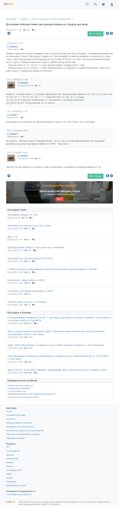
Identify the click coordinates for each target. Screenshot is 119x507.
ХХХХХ (24, 82)
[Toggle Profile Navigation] (111, 4)
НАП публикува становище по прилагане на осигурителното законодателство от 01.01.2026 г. (58, 356)
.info (8, 4)
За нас (9, 411)
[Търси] (95, 3)
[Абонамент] (103, 4)
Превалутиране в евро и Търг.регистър (29, 247)
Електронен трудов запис (21, 280)
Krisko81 (93, 269)
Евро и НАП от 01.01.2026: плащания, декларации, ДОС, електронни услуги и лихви (52, 369)
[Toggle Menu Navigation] (87, 4)
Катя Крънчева (95, 345)
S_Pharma (41, 301)
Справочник (12, 458)
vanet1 (14, 46)
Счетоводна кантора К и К (19, 494)
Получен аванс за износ (20, 301)
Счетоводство (13, 450)
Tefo (35, 214)
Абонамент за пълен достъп (20, 426)
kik (11, 502)
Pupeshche (36, 320)
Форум (9, 477)
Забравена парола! (15, 438)
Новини (10, 462)
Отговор (95, 33)
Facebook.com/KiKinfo (18, 388)
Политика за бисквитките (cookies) (23, 434)
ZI (16, 236)
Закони (9, 466)
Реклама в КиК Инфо (16, 415)
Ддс (9, 236)
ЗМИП (9, 474)
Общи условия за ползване (19, 422)
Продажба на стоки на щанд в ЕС (25, 258)
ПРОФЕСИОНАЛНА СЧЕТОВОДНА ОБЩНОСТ (31, 394)
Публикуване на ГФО (16, 485)
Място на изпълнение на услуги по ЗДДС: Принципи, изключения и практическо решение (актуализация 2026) (56, 333)
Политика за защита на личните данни (25, 430)
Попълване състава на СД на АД (24, 225)
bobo (48, 225)
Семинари (11, 481)
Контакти (10, 418)
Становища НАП (14, 470)
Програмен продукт (18, 214)
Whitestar (59, 247)
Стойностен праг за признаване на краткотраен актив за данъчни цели (46, 269)
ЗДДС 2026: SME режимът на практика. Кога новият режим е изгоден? (45, 345)
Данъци (10, 454)
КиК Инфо (38, 334)
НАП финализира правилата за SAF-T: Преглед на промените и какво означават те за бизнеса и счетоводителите (59, 319)
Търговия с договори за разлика (25, 290)
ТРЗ (8, 447)
